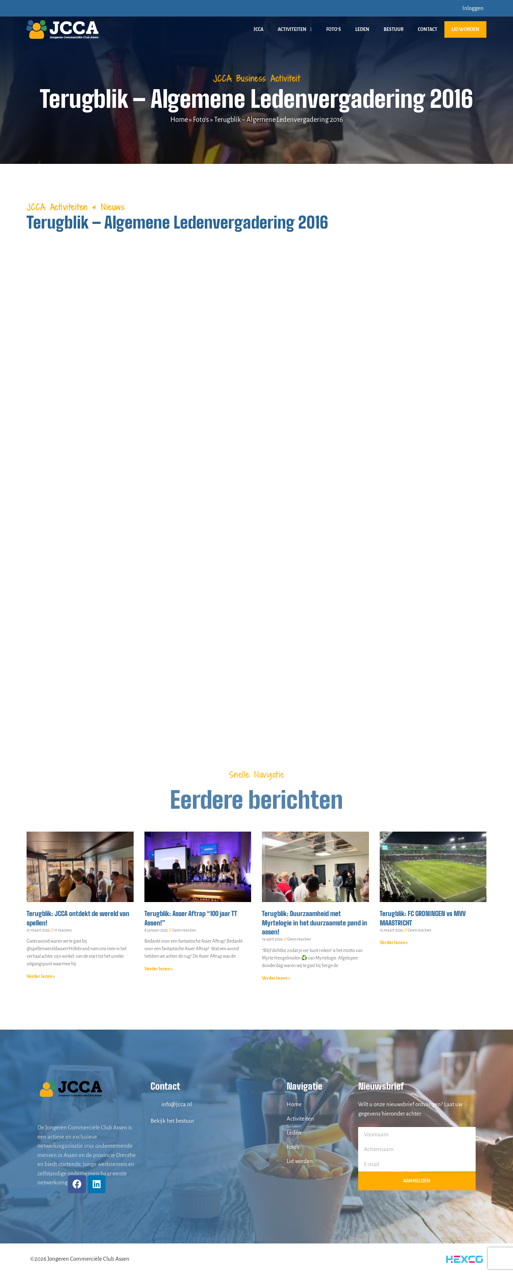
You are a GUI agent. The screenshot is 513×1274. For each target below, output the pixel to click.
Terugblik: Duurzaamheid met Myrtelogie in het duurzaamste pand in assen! (314, 922)
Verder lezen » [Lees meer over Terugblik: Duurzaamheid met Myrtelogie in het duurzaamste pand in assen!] (276, 978)
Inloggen (473, 8)
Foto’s (333, 29)
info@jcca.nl (176, 1104)
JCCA (258, 29)
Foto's (201, 119)
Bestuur (393, 29)
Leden (362, 29)
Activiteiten (295, 29)
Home (179, 119)
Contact (427, 29)
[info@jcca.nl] (154, 1104)
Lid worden (465, 29)
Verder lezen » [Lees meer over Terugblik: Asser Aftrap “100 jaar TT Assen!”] (158, 968)
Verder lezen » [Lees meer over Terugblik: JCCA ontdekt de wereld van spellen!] (41, 976)
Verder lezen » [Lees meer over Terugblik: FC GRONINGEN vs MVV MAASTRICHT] (394, 942)
